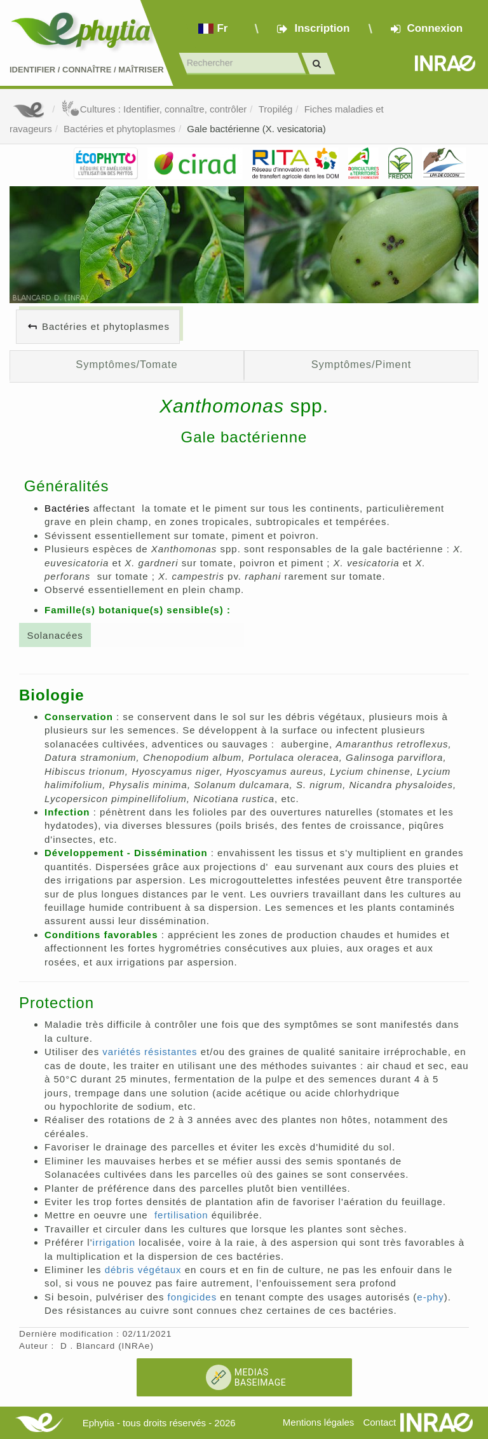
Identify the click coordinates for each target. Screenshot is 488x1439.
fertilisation (181, 1215)
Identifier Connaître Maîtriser (87, 69)
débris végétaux (143, 1269)
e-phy (430, 1297)
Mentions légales (319, 1422)
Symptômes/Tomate (126, 364)
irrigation (114, 1242)
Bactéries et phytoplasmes (119, 128)
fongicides (192, 1297)
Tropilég (276, 109)
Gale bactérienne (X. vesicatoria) (256, 128)
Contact (379, 1422)
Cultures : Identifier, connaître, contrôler (154, 109)
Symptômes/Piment (361, 364)
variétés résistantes (149, 1051)
